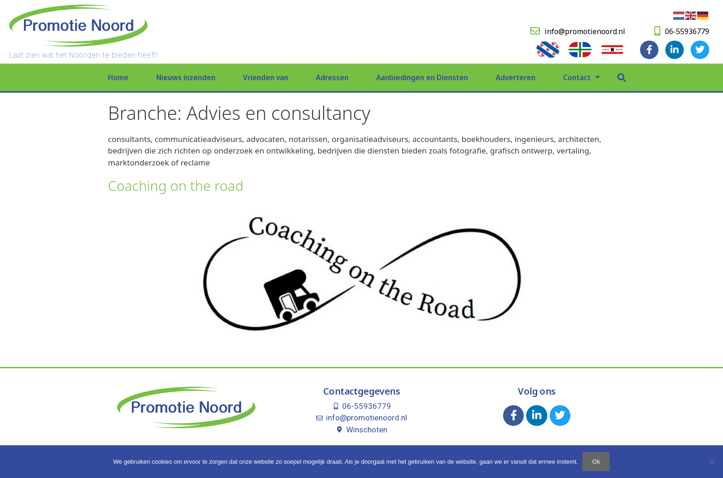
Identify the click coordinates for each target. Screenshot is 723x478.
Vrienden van (265, 77)
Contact (581, 77)
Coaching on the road (175, 185)
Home (118, 77)
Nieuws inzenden (185, 77)
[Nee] (711, 461)
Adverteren (515, 77)
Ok (596, 461)
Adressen (332, 77)
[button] (621, 77)
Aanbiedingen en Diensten (422, 77)
